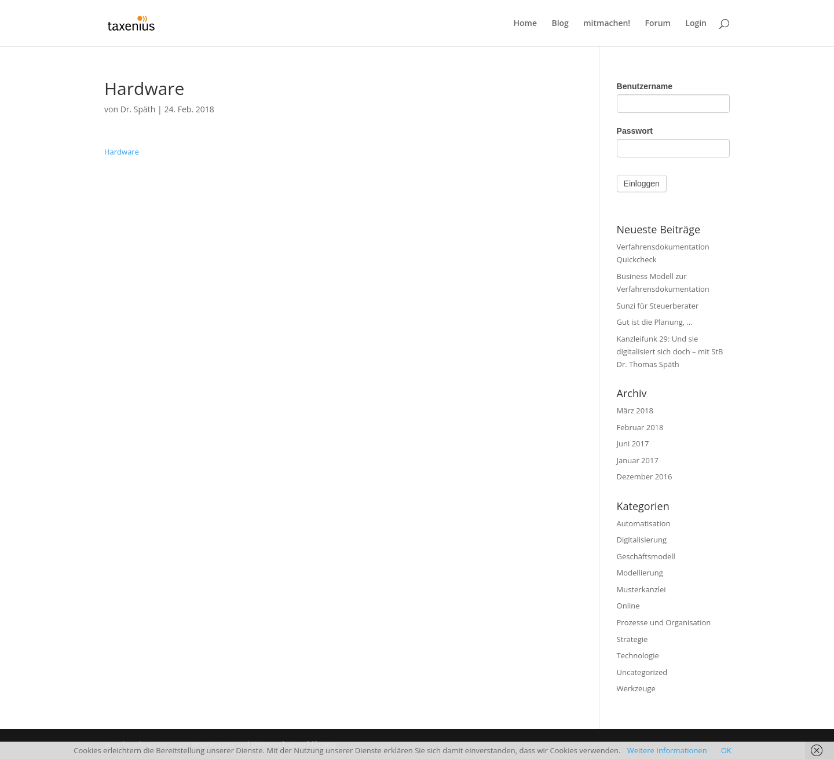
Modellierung (640, 572)
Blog (559, 23)
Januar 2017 (638, 460)
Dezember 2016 (644, 476)
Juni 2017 (633, 443)
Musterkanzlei (641, 589)
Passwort (635, 130)
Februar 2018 (640, 427)
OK (726, 750)
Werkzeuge (636, 688)
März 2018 (635, 410)
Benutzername (644, 86)
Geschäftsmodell (646, 556)
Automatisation (644, 523)
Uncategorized (642, 672)
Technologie (638, 655)
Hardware (121, 151)
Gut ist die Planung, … (655, 322)
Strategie (632, 639)
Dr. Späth (138, 109)
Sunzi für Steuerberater (658, 305)
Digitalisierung (642, 539)
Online (628, 605)
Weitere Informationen (667, 750)
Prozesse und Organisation (664, 622)
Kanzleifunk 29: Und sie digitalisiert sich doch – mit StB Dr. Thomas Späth (670, 351)
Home (525, 23)
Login (696, 23)
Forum (658, 23)
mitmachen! (606, 23)
